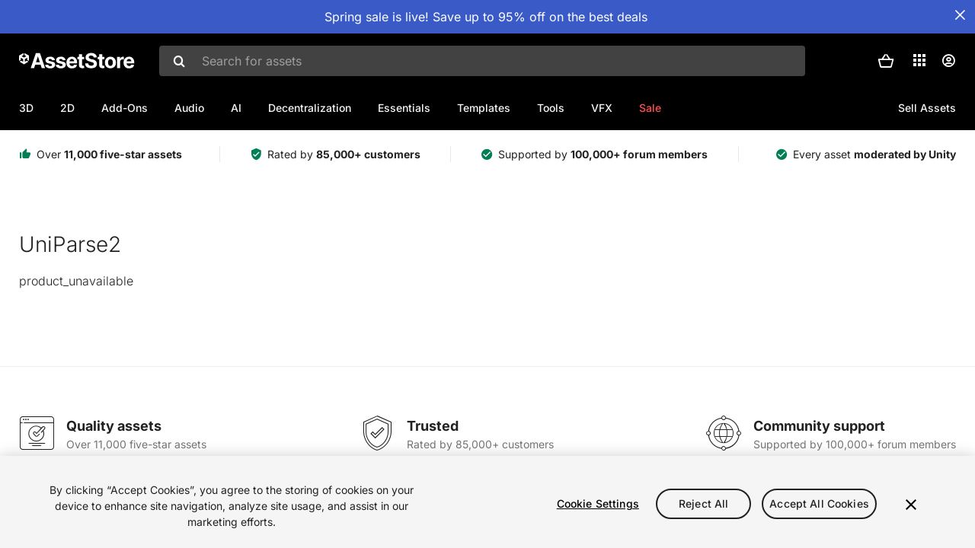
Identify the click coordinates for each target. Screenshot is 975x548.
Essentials (404, 107)
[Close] (911, 504)
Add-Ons (124, 107)
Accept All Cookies (819, 503)
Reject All (703, 503)
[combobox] (482, 61)
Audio (189, 107)
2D (67, 107)
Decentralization (309, 107)
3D (26, 107)
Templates (483, 107)
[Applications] (919, 60)
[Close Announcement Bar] (959, 15)
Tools (550, 107)
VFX (601, 107)
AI (236, 107)
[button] (886, 61)
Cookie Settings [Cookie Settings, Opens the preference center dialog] (598, 503)
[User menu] (948, 60)
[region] (487, 502)
